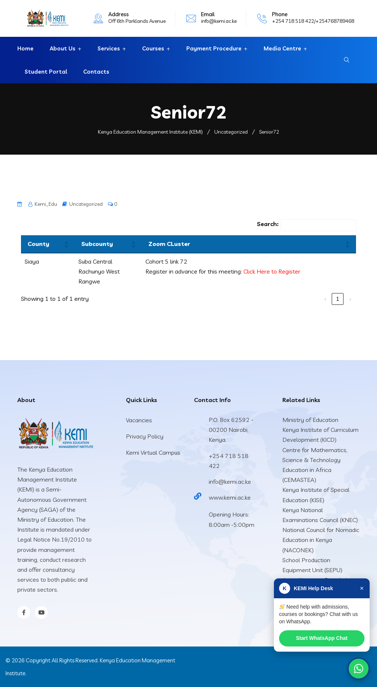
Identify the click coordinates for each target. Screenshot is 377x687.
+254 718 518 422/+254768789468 (313, 21)
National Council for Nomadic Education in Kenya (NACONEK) (320, 539)
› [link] (350, 298)
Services (109, 48)
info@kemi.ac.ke (219, 21)
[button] (66, 244)
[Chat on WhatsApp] (359, 669)
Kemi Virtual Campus (153, 452)
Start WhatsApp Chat (322, 640)
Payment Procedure (214, 48)
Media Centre (282, 48)
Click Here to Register (271, 271)
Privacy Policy (144, 436)
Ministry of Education (310, 419)
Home (25, 48)
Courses (153, 48)
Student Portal (46, 71)
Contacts (96, 71)
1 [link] (337, 298)
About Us (62, 48)
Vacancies (139, 420)
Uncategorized (86, 204)
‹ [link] (325, 298)
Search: (267, 224)
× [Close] (361, 591)
